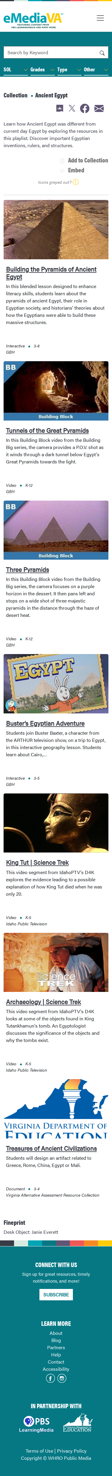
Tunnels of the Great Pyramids (47, 430)
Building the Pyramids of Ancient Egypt (51, 272)
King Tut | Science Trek (37, 862)
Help (56, 1354)
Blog (56, 1340)
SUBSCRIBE (56, 1294)
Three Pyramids (27, 569)
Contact (56, 1361)
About (56, 1332)
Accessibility (56, 1368)
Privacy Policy (72, 1450)
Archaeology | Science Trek (43, 1001)
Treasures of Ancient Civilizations (51, 1148)
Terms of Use (39, 1450)
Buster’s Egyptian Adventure (45, 723)
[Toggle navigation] (100, 18)
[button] (25, 69)
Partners (56, 1347)
